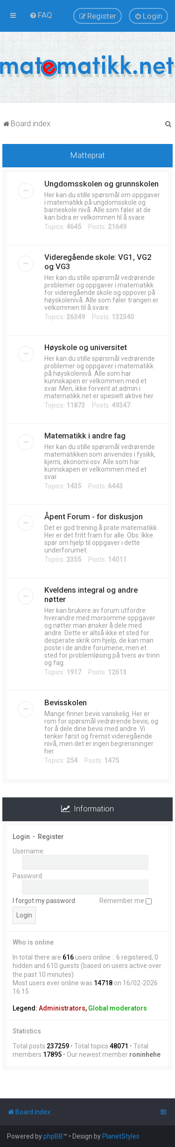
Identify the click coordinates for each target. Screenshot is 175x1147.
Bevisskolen (65, 702)
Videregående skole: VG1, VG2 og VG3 (98, 261)
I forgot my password (44, 900)
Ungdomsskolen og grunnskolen (101, 183)
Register (51, 836)
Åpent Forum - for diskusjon (93, 516)
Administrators (62, 1008)
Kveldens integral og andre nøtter (91, 594)
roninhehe (145, 1054)
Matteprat (87, 155)
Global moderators (117, 1008)
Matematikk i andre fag (85, 435)
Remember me (125, 900)
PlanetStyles (121, 1136)
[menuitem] (41, 15)
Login (21, 836)
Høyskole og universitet (85, 347)
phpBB (53, 1136)
